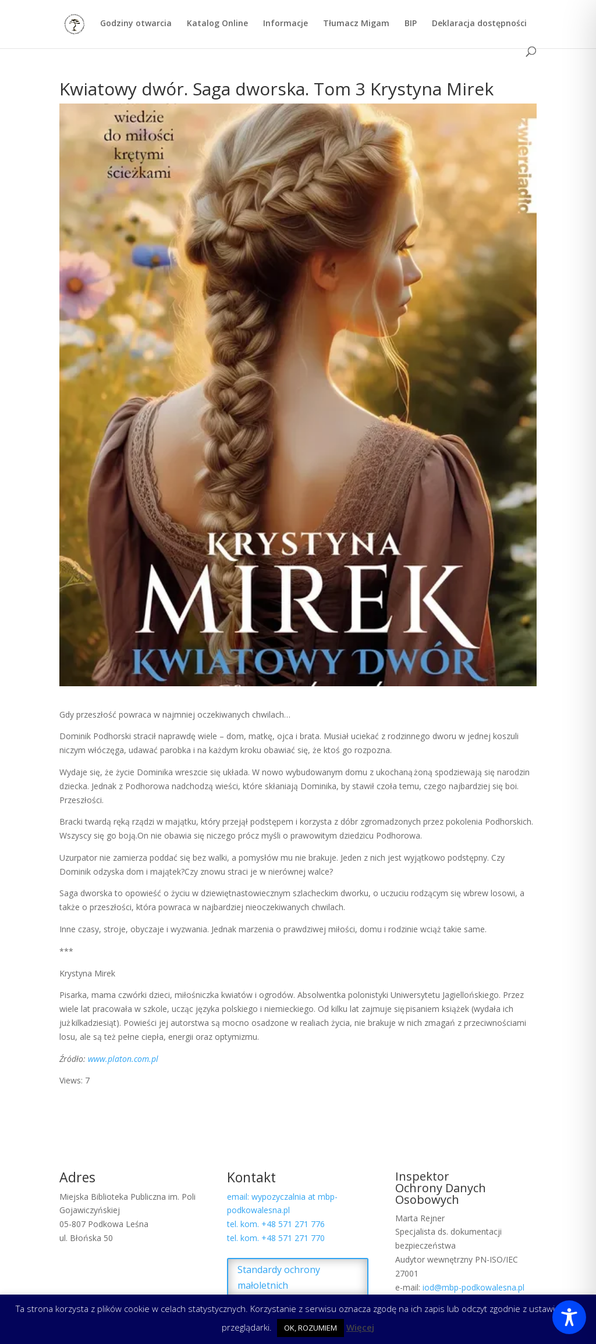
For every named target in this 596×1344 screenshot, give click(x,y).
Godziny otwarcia (136, 23)
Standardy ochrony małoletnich (278, 1277)
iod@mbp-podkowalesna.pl (473, 1287)
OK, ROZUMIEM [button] (310, 1327)
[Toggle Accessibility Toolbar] (569, 1317)
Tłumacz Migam (356, 23)
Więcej (360, 1327)
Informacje (285, 23)
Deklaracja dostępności (479, 23)
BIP (411, 23)
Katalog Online (217, 23)
